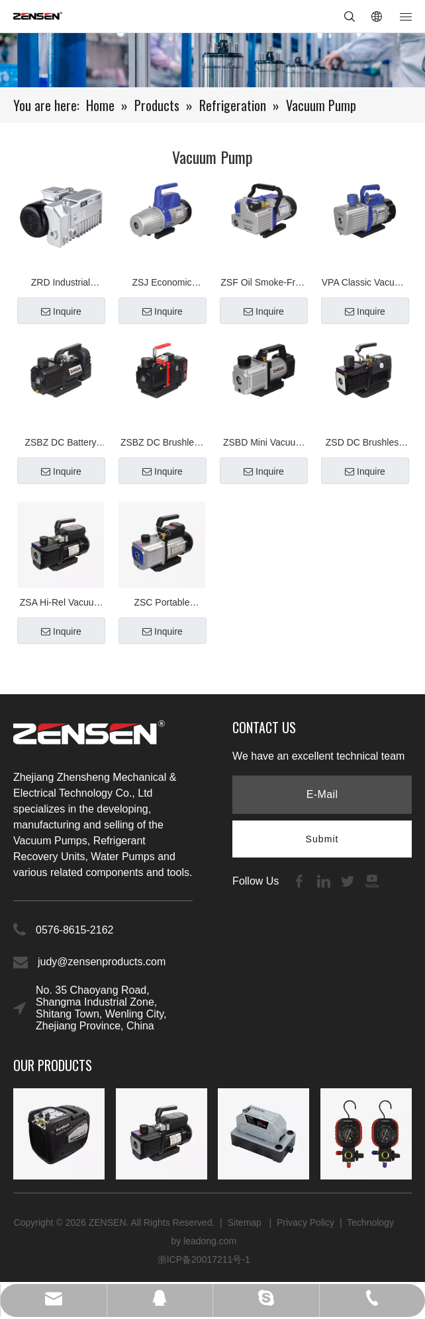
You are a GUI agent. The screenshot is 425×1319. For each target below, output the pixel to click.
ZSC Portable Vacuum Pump (162, 604)
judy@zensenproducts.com (101, 961)
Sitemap (246, 1222)
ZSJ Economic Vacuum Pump (162, 284)
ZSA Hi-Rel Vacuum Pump (60, 604)
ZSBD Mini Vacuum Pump (263, 444)
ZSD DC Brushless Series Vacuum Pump (364, 444)
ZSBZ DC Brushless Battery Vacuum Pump (161, 444)
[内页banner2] (212, 60)
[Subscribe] (322, 839)
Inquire (61, 311)
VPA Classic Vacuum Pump (364, 284)
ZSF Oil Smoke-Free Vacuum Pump (262, 284)
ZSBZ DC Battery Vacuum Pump (60, 444)
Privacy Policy (305, 1222)
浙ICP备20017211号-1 (204, 1259)
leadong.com (209, 1241)
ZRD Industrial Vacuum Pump (60, 284)
